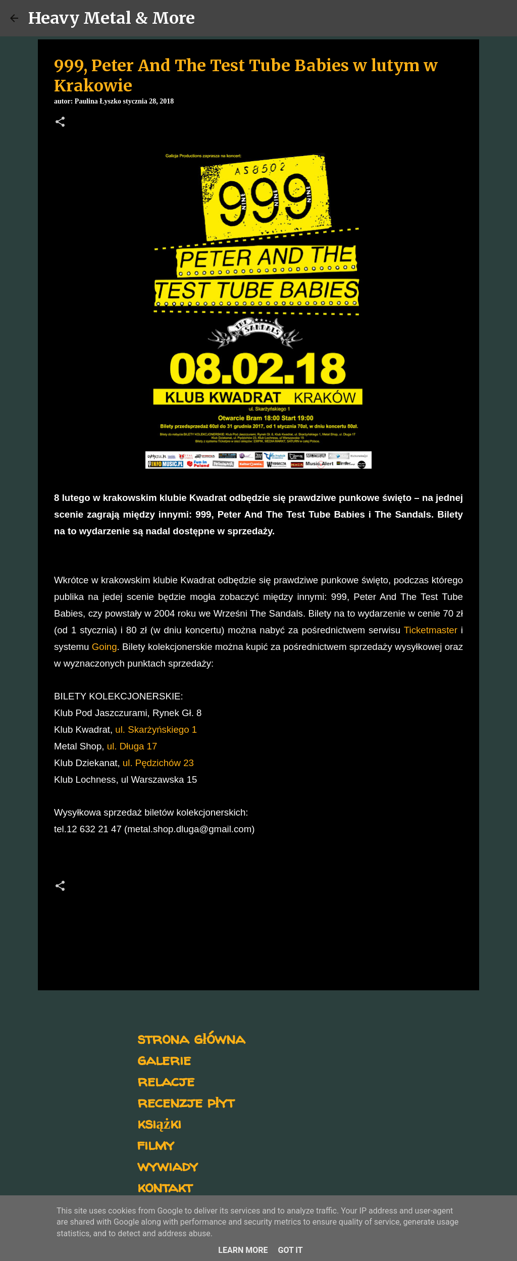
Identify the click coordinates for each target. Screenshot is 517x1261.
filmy (155, 1144)
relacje (165, 1080)
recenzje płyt (185, 1101)
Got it (290, 1250)
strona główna (191, 1038)
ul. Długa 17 (132, 746)
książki (159, 1123)
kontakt (164, 1186)
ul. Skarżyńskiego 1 (156, 729)
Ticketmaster (430, 630)
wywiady (167, 1165)
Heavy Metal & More (111, 18)
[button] (60, 123)
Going (104, 646)
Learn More (243, 1250)
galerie (164, 1059)
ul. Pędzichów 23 (158, 763)
